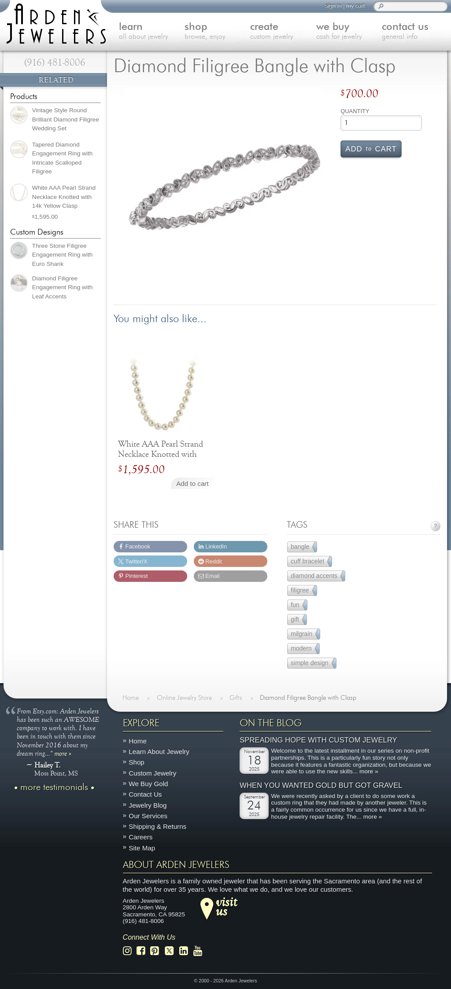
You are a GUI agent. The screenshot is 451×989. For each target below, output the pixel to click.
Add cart (370, 148)
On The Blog (271, 723)
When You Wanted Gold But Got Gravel (321, 785)
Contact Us (145, 794)
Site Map (142, 847)
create (283, 31)
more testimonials (54, 787)
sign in (333, 5)
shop (217, 31)
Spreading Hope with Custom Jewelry (318, 740)
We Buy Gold (148, 783)
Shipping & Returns (157, 826)
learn (152, 31)
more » (62, 753)
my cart (355, 5)
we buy (349, 31)
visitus (226, 906)
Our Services (148, 816)
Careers (140, 837)
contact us (414, 31)
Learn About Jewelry (159, 751)
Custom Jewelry (152, 772)
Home (138, 741)
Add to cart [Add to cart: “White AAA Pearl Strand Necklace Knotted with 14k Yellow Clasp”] (192, 483)
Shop (136, 762)
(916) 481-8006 (54, 62)
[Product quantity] (381, 123)
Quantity (354, 111)
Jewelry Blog (147, 805)
